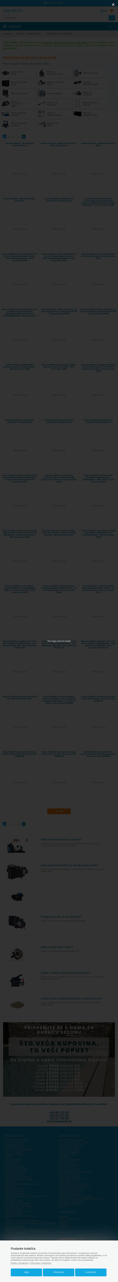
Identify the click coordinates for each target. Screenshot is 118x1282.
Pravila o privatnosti (20, 1262)
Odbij (27, 1272)
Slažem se (90, 1272)
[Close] (113, 4)
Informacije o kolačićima (42, 1262)
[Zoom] (105, 4)
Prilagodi (59, 1272)
